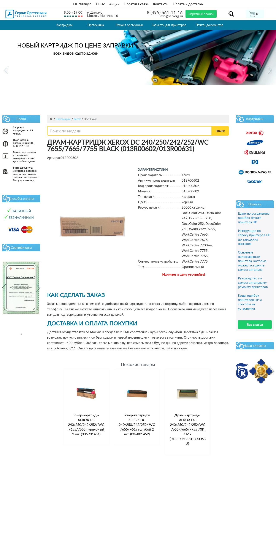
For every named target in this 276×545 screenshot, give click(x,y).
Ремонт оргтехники (129, 25)
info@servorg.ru (171, 16)
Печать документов (209, 25)
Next (270, 70)
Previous (6, 70)
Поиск (220, 131)
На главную (82, 4)
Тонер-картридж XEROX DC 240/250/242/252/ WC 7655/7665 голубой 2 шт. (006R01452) (137, 424)
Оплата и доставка (188, 4)
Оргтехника (95, 25)
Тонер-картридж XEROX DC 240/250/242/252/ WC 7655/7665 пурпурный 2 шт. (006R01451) (86, 424)
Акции (114, 4)
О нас (100, 4)
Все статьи (255, 324)
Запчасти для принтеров (169, 25)
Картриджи (64, 25)
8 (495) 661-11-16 (165, 12)
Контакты (160, 4)
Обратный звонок (201, 14)
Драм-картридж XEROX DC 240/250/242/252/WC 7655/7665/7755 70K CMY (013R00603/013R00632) (188, 429)
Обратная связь (136, 4)
